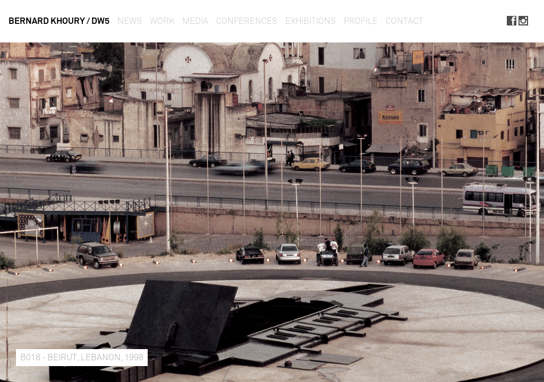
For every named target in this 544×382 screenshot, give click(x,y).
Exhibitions (310, 21)
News (129, 21)
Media (195, 21)
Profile (361, 21)
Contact (404, 21)
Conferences (246, 21)
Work (162, 21)
